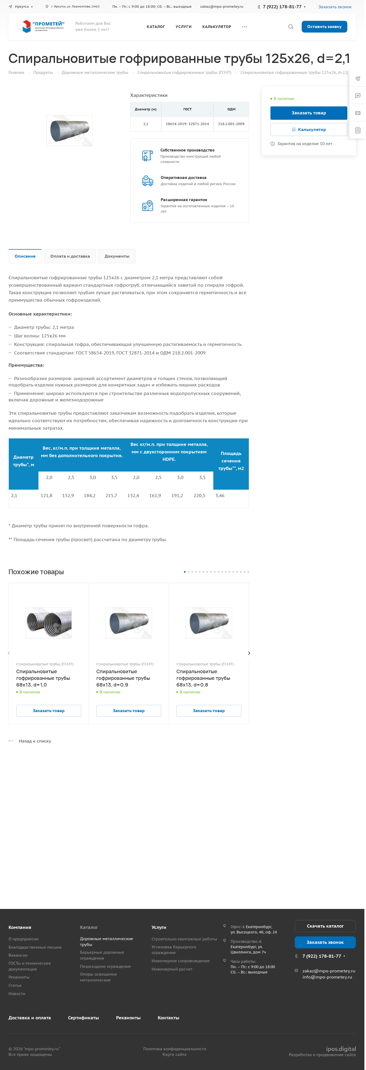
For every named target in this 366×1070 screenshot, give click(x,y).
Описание (25, 256)
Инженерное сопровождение (181, 960)
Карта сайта (175, 1054)
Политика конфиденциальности (174, 1048)
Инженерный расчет (172, 969)
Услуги (159, 927)
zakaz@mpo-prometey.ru (221, 6)
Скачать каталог (325, 926)
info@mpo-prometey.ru (327, 977)
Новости (17, 993)
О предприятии (23, 938)
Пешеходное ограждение (105, 966)
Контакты (168, 1018)
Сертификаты (83, 1018)
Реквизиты (19, 977)
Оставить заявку (324, 26)
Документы (117, 256)
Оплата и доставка (70, 256)
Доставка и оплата (30, 1018)
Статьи (15, 985)
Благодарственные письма (35, 947)
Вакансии (18, 955)
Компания (20, 927)
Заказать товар (309, 113)
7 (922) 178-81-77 (282, 7)
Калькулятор (312, 129)
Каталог (89, 927)
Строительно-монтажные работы (184, 938)
